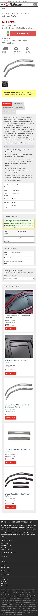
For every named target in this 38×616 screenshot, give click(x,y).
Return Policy (4, 543)
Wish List (3, 581)
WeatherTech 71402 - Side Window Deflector (17, 450)
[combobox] (19, 278)
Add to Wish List (8, 43)
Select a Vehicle (10, 92)
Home (3, 8)
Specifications (8, 108)
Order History (4, 579)
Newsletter (4, 583)
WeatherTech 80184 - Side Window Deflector (17, 317)
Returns (3, 558)
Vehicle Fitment (18, 104)
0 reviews (13, 40)
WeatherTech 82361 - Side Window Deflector (17, 495)
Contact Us (26, 1)
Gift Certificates (5, 567)
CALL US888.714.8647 (29, 52)
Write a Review (22, 40)
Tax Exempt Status (6, 545)
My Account (4, 578)
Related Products (9, 112)
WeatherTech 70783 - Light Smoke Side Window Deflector (17, 406)
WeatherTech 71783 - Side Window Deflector (17, 361)
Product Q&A (19, 108)
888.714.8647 (17, 1)
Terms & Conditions (6, 549)
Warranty (3, 547)
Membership (4, 585)
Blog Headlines (5, 571)
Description (7, 104)
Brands (3, 565)
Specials (3, 569)
